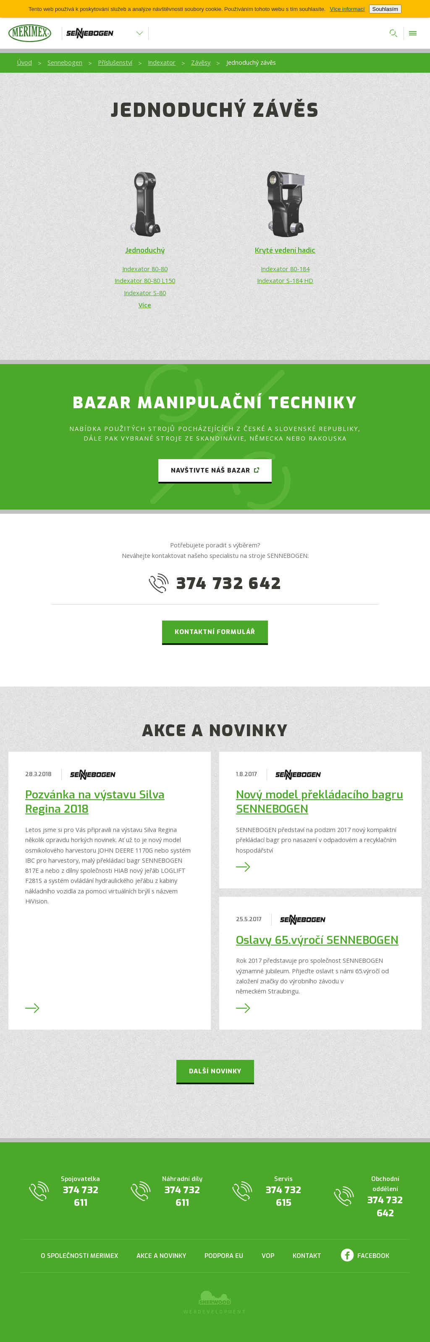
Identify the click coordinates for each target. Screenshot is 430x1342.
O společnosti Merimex (79, 1256)
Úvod (24, 62)
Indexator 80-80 (145, 268)
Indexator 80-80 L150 (145, 280)
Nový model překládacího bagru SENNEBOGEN (319, 801)
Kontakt (307, 1256)
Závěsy (200, 62)
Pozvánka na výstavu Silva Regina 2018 (95, 801)
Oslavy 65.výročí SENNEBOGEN (317, 940)
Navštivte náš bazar (210, 470)
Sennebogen (64, 62)
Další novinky (215, 1071)
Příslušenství (115, 62)
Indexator (162, 62)
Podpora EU (224, 1256)
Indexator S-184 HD (285, 280)
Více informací (347, 9)
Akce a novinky (161, 1256)
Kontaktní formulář (215, 632)
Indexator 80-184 (285, 268)
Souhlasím (385, 9)
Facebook (373, 1256)
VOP (268, 1256)
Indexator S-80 (145, 292)
